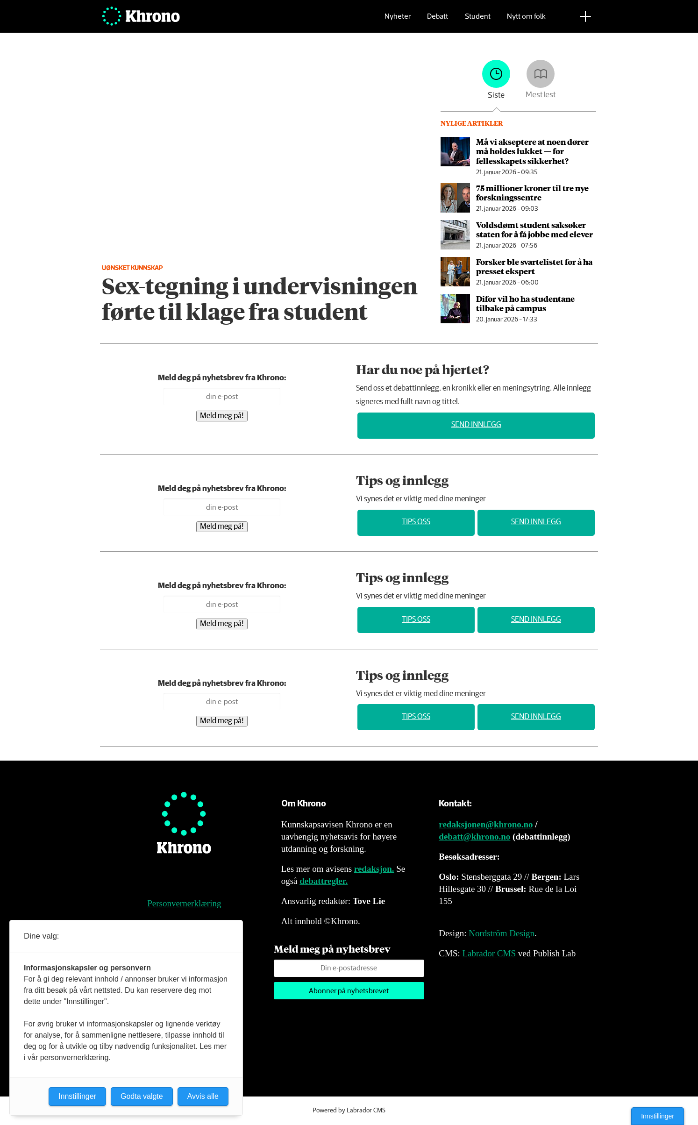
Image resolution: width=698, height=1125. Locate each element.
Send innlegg (476, 425)
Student (478, 21)
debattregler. (323, 881)
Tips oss (416, 522)
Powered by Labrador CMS (349, 1110)
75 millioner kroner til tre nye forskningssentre (532, 192)
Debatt (437, 21)
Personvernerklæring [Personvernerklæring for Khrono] (184, 903)
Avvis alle (203, 1096)
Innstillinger (657, 1116)
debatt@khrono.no (474, 836)
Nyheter (398, 21)
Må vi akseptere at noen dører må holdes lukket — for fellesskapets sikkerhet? (532, 151)
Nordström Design (501, 933)
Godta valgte (142, 1096)
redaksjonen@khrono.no (486, 824)
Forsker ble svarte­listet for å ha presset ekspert (534, 266)
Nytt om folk (526, 21)
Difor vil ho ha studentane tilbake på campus (525, 303)
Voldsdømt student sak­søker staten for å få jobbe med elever (534, 229)
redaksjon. (374, 869)
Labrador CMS (489, 953)
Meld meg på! (222, 416)
